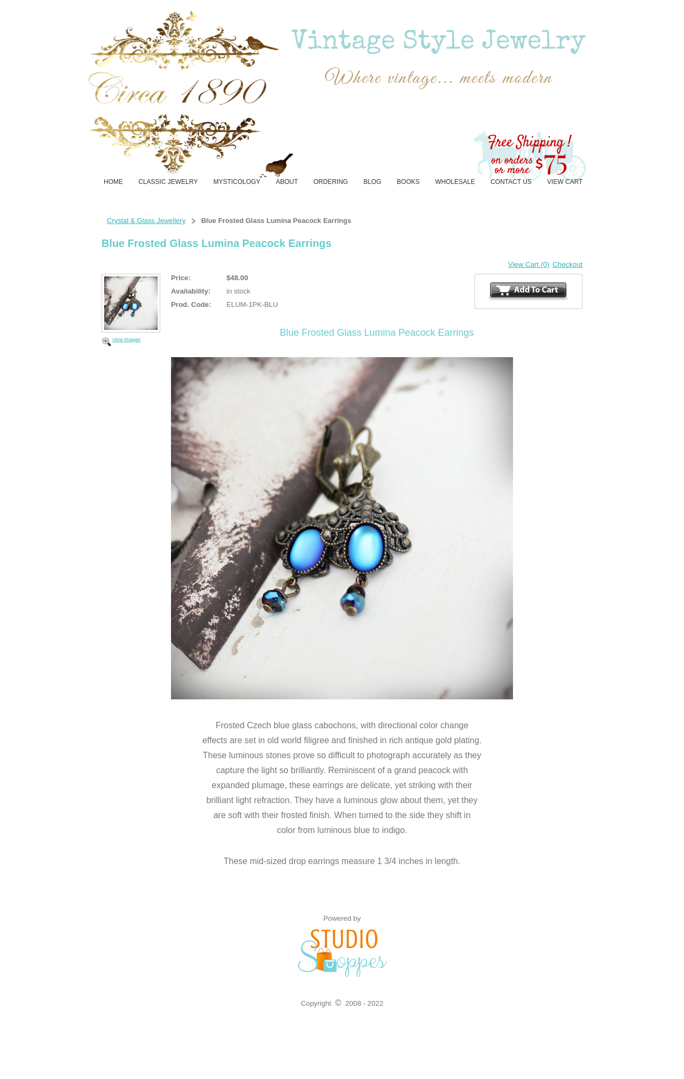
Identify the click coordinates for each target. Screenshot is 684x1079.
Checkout (567, 264)
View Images (126, 339)
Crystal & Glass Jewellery (146, 221)
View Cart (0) (528, 264)
